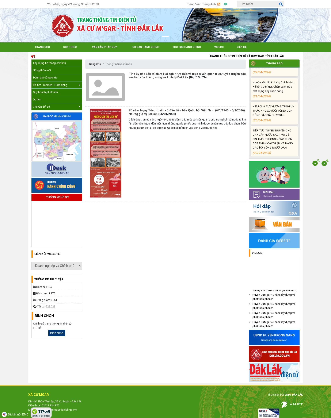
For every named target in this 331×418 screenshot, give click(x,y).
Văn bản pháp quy (104, 47)
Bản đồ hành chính (57, 116)
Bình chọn (56, 333)
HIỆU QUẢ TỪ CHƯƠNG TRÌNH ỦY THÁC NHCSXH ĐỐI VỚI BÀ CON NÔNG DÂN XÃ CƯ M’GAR (273, 117)
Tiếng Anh (209, 4)
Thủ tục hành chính (186, 47)
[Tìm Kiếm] (260, 4)
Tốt (39, 327)
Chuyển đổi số (56, 106)
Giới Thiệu (70, 47)
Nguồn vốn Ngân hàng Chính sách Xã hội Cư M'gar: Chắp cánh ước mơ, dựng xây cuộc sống (273, 93)
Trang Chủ (42, 47)
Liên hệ (242, 47)
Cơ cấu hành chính (145, 47)
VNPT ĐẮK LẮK (293, 394)
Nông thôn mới (42, 70)
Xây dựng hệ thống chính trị (49, 63)
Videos (219, 47)
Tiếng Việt (194, 4)
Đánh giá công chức (45, 77)
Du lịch (37, 99)
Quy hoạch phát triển (45, 92)
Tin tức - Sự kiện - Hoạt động (56, 85)
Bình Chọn (44, 316)
